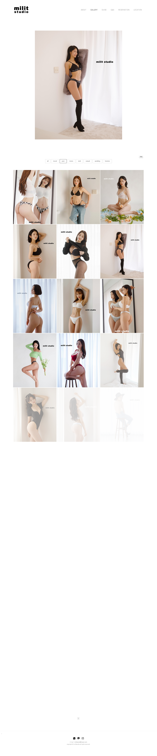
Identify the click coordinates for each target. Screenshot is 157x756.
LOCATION (138, 10)
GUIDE (104, 10)
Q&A (112, 10)
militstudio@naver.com (80, 742)
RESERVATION (124, 10)
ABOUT (83, 10)
